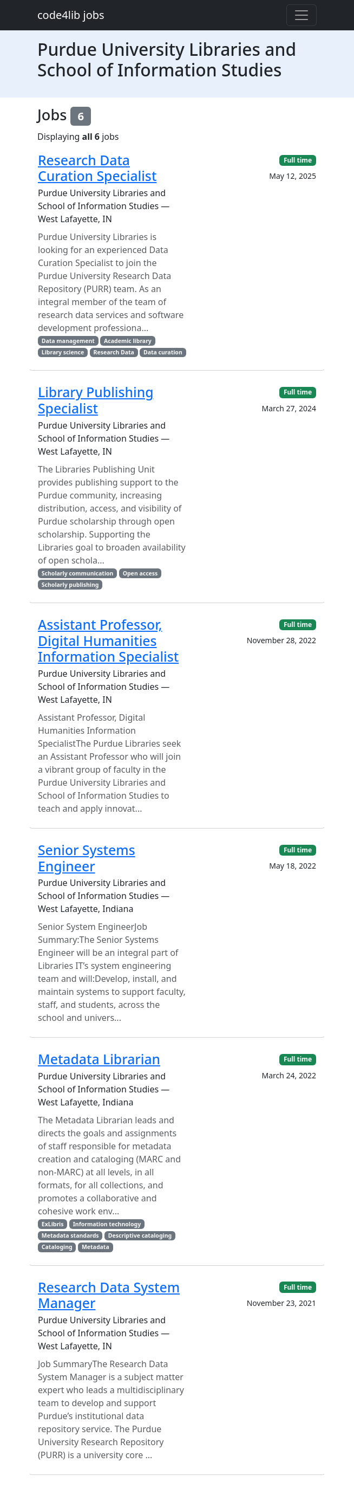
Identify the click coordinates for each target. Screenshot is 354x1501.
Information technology (107, 1224)
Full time (298, 160)
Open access (140, 573)
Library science (63, 352)
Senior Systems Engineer (86, 858)
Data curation (162, 352)
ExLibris (53, 1224)
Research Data (114, 352)
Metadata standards (70, 1235)
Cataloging (57, 1247)
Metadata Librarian (99, 1059)
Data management (68, 341)
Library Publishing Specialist (96, 400)
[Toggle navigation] (301, 15)
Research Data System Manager (109, 1295)
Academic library (128, 341)
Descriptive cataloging (140, 1235)
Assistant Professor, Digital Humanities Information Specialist (108, 640)
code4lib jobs (70, 15)
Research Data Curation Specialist (97, 168)
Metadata (95, 1247)
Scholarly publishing (70, 584)
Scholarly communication (78, 573)
